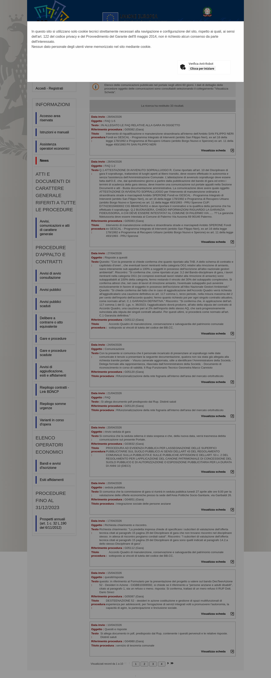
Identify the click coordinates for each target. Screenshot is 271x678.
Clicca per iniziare (202, 68)
